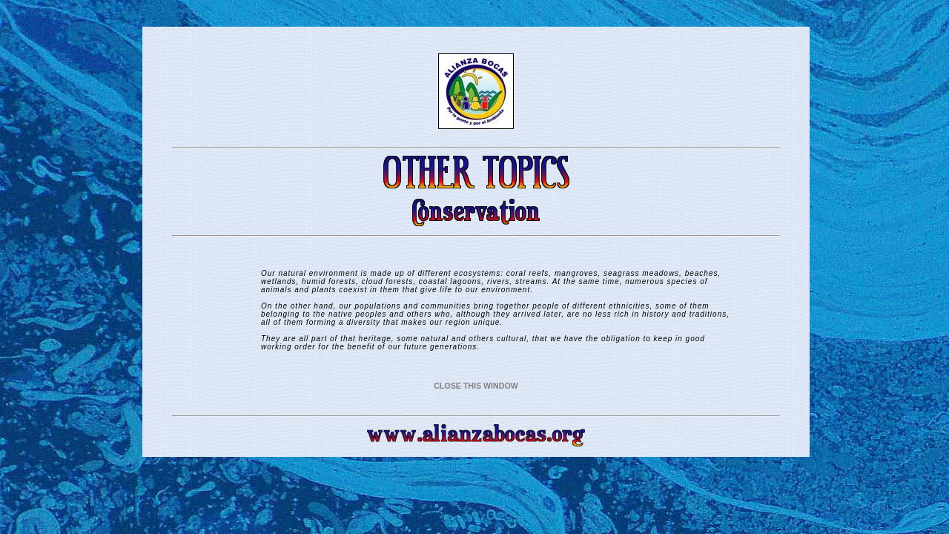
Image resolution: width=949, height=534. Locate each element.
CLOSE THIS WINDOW (476, 385)
